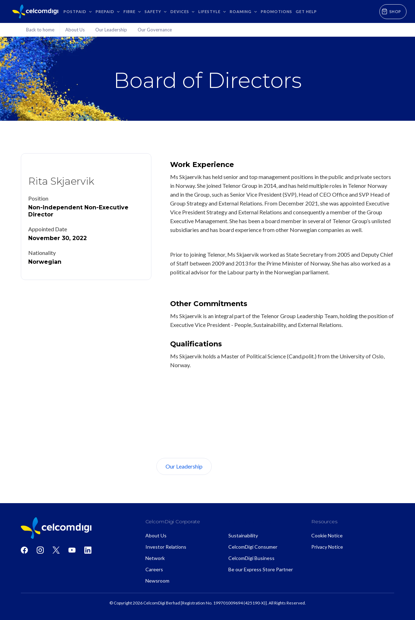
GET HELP (306, 11)
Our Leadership (184, 466)
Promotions (276, 11)
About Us (238, 466)
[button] (78, 11)
